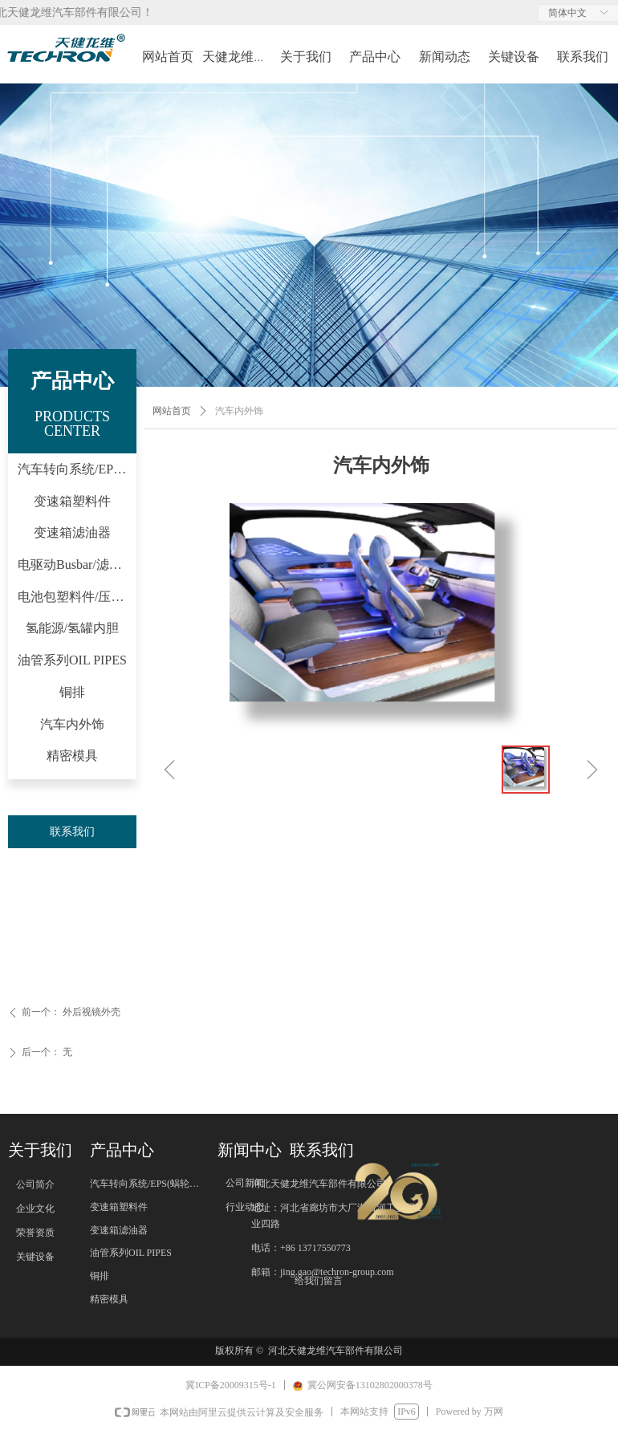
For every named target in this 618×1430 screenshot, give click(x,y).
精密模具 (72, 755)
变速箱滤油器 (72, 532)
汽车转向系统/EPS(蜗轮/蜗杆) (77, 469)
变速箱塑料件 (72, 501)
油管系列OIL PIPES (72, 660)
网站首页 (171, 410)
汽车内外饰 (72, 724)
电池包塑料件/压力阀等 (77, 596)
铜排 (72, 692)
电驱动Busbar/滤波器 (76, 564)
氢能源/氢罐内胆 (72, 628)
